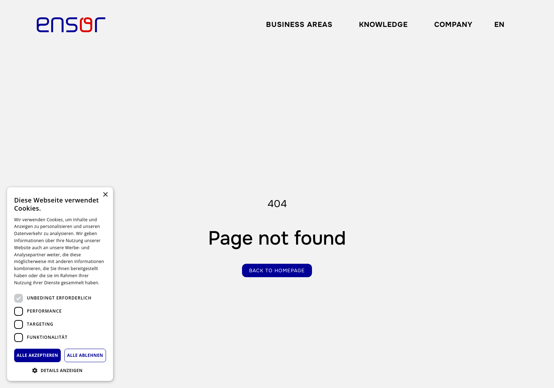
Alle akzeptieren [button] (37, 355)
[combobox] (499, 25)
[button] (299, 24)
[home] (71, 24)
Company (453, 24)
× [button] (105, 195)
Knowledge (383, 24)
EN (499, 25)
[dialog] (60, 284)
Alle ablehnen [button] (85, 355)
